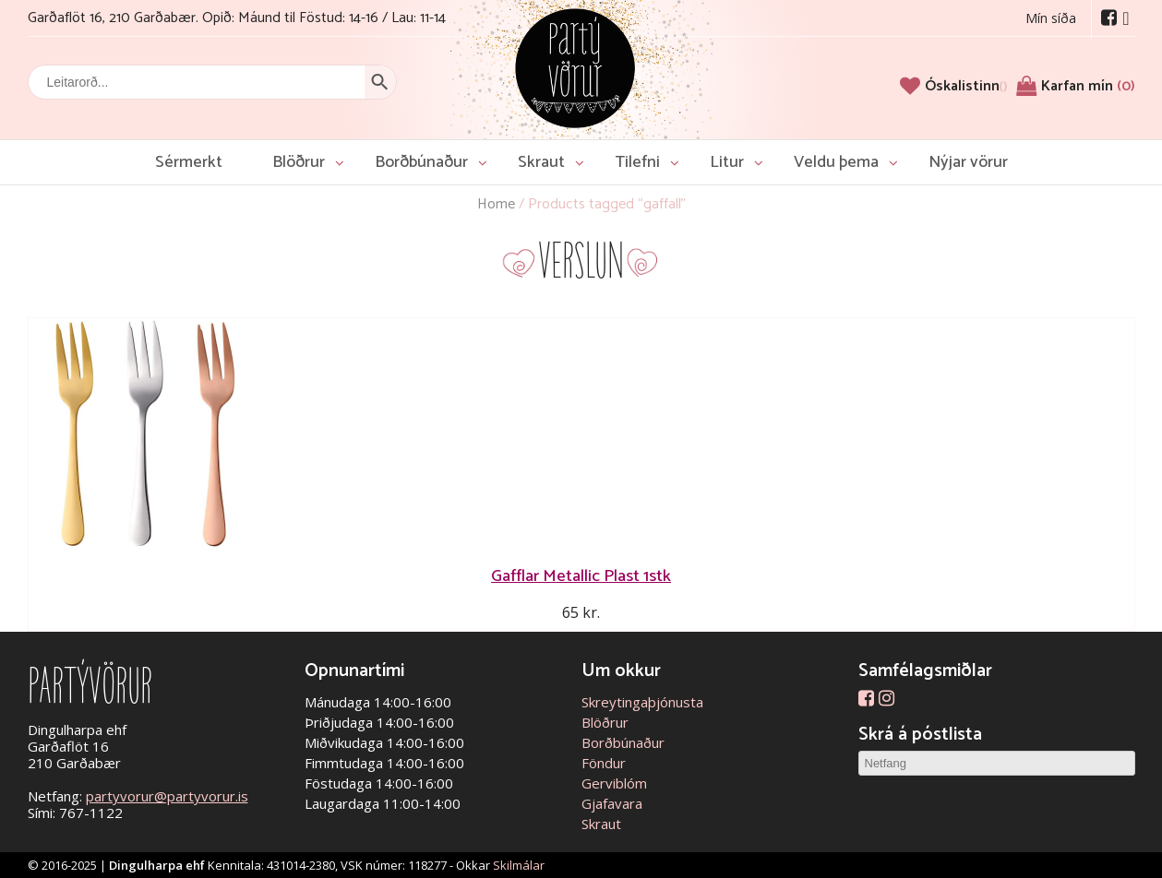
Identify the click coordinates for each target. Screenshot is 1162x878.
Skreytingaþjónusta (642, 702)
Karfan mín (1088, 86)
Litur (727, 162)
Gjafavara (611, 803)
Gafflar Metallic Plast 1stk (581, 576)
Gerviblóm (614, 783)
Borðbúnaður (421, 162)
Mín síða (1050, 18)
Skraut (541, 162)
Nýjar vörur (968, 162)
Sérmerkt (188, 162)
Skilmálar (519, 865)
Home (496, 204)
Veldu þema (836, 162)
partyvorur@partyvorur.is (167, 796)
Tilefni (637, 162)
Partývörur (575, 67)
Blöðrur (298, 162)
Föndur (603, 762)
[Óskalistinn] (966, 86)
